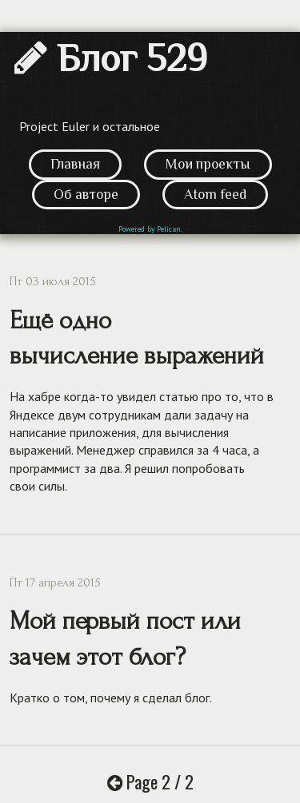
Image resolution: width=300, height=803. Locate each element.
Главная (75, 164)
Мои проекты (208, 164)
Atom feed (215, 194)
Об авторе (86, 194)
